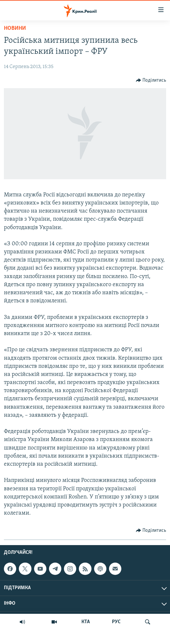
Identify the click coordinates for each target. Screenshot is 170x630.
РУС (116, 621)
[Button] (151, 80)
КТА (85, 621)
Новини (15, 28)
